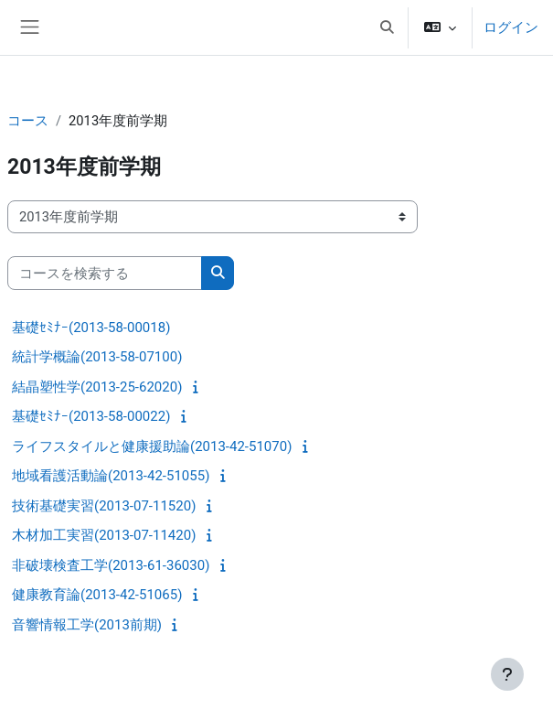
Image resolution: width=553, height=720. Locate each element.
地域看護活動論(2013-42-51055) (110, 475)
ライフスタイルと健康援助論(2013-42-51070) (152, 446)
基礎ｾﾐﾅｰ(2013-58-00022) (91, 416)
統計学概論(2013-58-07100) (97, 357)
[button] (386, 27)
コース (27, 121)
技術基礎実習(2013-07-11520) (104, 506)
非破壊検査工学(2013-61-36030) (110, 565)
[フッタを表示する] (507, 674)
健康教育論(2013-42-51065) (97, 594)
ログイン (511, 27)
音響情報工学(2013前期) (87, 625)
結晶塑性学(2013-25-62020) (97, 387)
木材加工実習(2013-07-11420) (104, 535)
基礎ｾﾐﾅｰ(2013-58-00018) (91, 327)
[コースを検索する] (104, 272)
